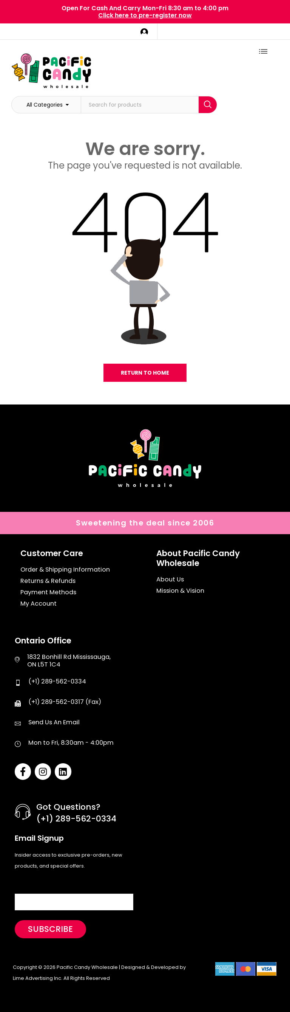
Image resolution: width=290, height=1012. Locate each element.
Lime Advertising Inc (37, 978)
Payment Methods (48, 592)
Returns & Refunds (48, 581)
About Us (170, 579)
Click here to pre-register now (145, 15)
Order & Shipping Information (65, 569)
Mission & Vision (180, 591)
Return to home (145, 373)
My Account (38, 604)
